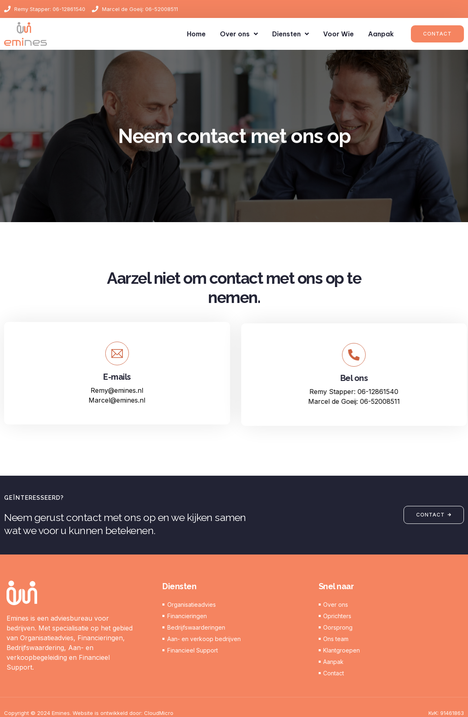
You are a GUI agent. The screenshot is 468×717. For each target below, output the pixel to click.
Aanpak (381, 34)
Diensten (290, 34)
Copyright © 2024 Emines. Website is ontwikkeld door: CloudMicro (88, 713)
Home (196, 34)
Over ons (239, 34)
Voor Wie (338, 34)
